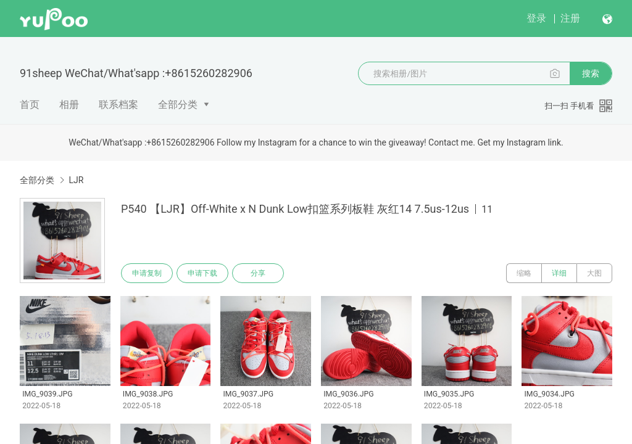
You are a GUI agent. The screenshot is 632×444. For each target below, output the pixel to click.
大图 (594, 273)
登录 (536, 18)
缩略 (524, 273)
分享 (258, 273)
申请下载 (202, 273)
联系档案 (118, 104)
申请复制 (147, 273)
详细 (559, 273)
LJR (76, 180)
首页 (30, 104)
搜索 (590, 73)
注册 (570, 18)
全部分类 (178, 104)
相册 (69, 104)
